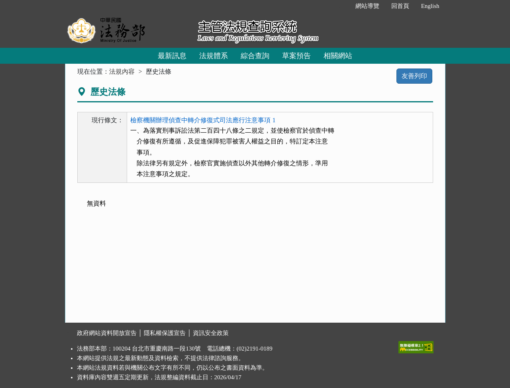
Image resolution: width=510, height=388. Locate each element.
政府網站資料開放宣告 (107, 333)
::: (340, 6)
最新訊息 (172, 56)
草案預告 (296, 56)
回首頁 (400, 6)
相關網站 (338, 56)
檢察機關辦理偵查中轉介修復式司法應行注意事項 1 (202, 120)
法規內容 (122, 71)
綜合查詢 (255, 56)
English (430, 6)
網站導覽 (367, 6)
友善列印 (414, 76)
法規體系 (213, 56)
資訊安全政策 (211, 333)
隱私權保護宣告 (165, 333)
